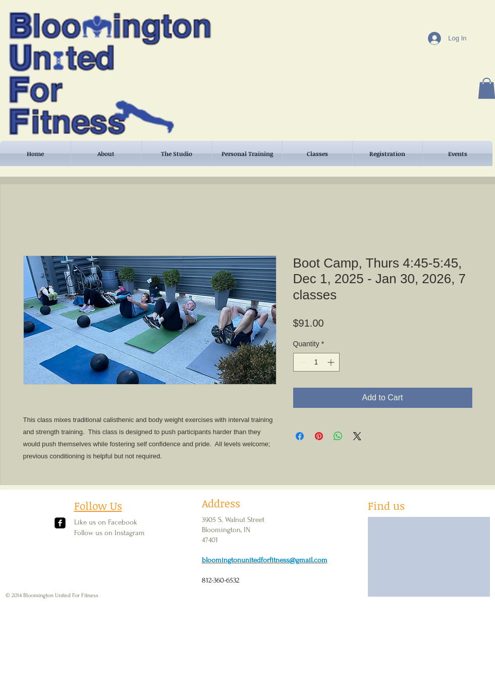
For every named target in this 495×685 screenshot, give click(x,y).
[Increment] (331, 362)
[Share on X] (357, 436)
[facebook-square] (60, 523)
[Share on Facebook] (300, 436)
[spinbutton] (316, 362)
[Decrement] (301, 362)
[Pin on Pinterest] (319, 436)
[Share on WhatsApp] (338, 436)
